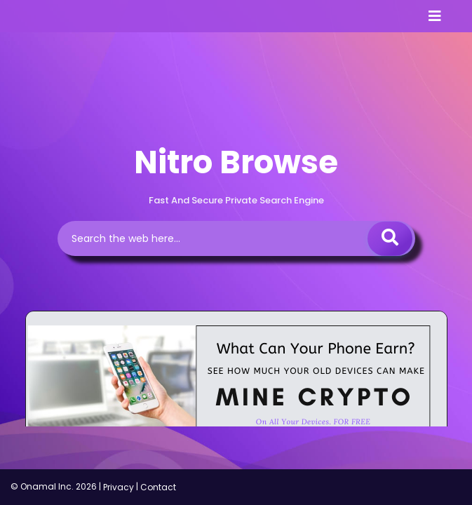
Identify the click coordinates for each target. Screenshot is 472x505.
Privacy (118, 487)
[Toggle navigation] (434, 16)
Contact (158, 487)
